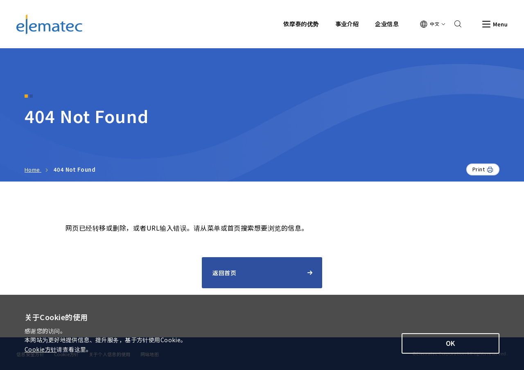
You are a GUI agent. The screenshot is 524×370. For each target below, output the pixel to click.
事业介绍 (347, 24)
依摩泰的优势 (301, 24)
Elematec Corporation (49, 24)
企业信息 (387, 24)
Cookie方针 (40, 349)
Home (33, 169)
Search (455, 24)
